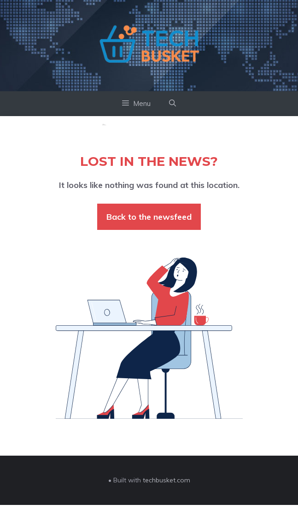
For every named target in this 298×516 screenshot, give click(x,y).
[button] (172, 103)
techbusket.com (166, 480)
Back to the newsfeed (149, 216)
